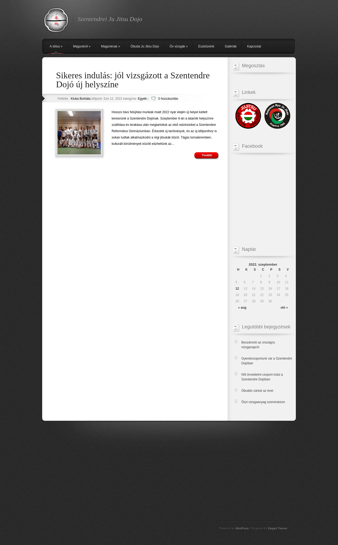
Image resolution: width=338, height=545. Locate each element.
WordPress (242, 528)
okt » (284, 307)
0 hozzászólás (168, 99)
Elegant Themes (277, 528)
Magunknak (110, 46)
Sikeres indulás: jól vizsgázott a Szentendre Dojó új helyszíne (133, 79)
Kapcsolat (254, 46)
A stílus (56, 46)
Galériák (231, 46)
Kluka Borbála (81, 99)
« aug (242, 307)
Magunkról (81, 46)
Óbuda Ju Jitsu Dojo (145, 46)
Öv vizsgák (179, 46)
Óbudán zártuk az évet (257, 391)
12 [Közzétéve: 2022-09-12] (237, 288)
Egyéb (142, 99)
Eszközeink (206, 46)
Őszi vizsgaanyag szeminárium (263, 402)
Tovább (207, 155)
